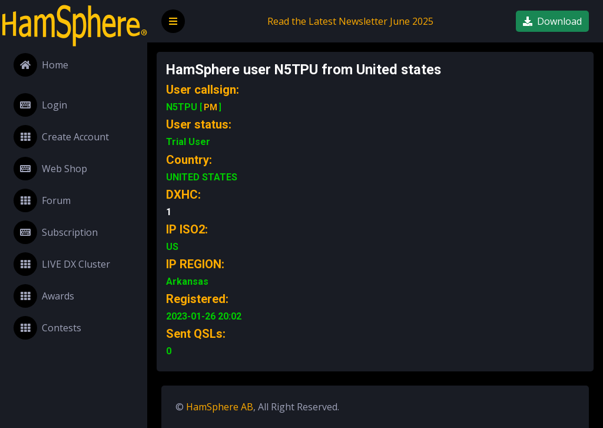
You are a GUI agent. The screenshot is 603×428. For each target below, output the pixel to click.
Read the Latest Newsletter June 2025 (350, 21)
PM (210, 107)
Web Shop (50, 168)
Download (552, 21)
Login (40, 105)
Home (41, 65)
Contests (47, 328)
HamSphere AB (219, 406)
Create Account (61, 137)
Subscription (56, 232)
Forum (42, 200)
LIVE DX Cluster (62, 264)
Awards (44, 296)
